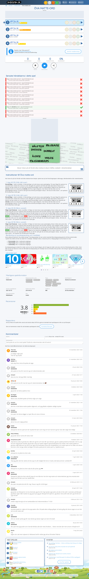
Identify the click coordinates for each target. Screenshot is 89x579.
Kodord (15, 547)
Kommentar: (9, 340)
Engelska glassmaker (19, 557)
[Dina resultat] (57, 2)
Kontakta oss (43, 575)
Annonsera (29, 575)
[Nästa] (82, 261)
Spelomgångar (27, 61)
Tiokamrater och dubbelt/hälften (15, 264)
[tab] (41, 269)
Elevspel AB (23, 575)
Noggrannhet (61, 61)
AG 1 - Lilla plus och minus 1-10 (77, 264)
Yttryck (56, 280)
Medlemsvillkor (62, 575)
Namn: (8, 336)
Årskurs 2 (37, 280)
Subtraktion (57, 283)
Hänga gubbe (17, 542)
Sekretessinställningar (72, 575)
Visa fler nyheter (64, 562)
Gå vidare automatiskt (55, 550)
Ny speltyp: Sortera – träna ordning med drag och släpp (65, 543)
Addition (48, 283)
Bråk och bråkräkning (43, 264)
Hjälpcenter (36, 575)
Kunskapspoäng (50, 61)
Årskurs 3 (29, 282)
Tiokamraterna (57, 264)
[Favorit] (35, 65)
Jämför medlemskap (73, 51)
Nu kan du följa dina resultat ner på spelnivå (62, 546)
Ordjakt (15, 552)
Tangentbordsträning (19, 562)
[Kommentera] (44, 65)
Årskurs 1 (29, 280)
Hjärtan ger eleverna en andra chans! (60, 553)
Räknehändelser (51, 282)
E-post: (46, 336)
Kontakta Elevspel (46, 326)
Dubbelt (48, 285)
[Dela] (53, 65)
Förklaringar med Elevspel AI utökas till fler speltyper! (64, 557)
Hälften (54, 285)
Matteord (49, 280)
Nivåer (38, 61)
